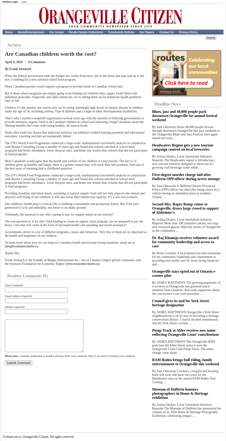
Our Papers (146, 32)
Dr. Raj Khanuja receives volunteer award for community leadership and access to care (185, 242)
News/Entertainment (31, 32)
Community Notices (121, 32)
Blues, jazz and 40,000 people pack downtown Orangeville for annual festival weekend (184, 116)
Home (9, 32)
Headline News (167, 104)
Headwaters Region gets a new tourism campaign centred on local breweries (182, 147)
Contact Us (166, 32)
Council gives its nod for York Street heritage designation (180, 303)
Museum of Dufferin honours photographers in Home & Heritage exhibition (180, 393)
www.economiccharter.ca (82, 264)
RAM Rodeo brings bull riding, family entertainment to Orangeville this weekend (185, 362)
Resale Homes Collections (86, 32)
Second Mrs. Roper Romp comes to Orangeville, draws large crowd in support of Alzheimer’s (185, 208)
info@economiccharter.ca (21, 246)
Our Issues (56, 32)
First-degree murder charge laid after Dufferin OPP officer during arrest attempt (186, 177)
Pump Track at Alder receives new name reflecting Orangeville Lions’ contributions (185, 332)
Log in (24, 2)
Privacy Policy (188, 32)
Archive (14, 45)
